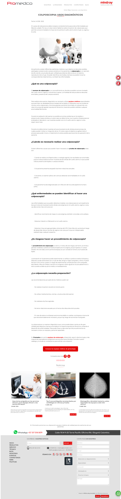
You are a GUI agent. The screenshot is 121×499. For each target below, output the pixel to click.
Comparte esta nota (57, 356)
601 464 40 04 (36, 448)
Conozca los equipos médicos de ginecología (60, 349)
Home (65, 10)
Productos (68, 5)
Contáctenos (78, 5)
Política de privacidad (89, 493)
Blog (87, 5)
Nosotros (47, 5)
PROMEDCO (19, 3)
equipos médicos (74, 101)
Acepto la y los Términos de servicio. (93, 493)
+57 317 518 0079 (35, 433)
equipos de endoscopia (55, 337)
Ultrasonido (57, 5)
